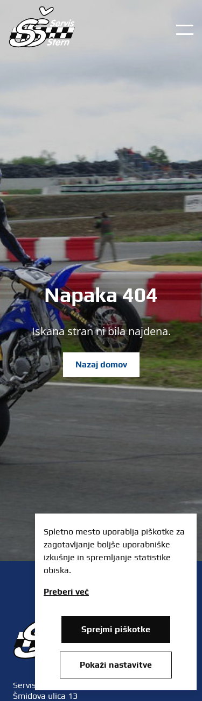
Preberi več (66, 592)
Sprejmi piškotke (115, 629)
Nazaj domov (101, 364)
